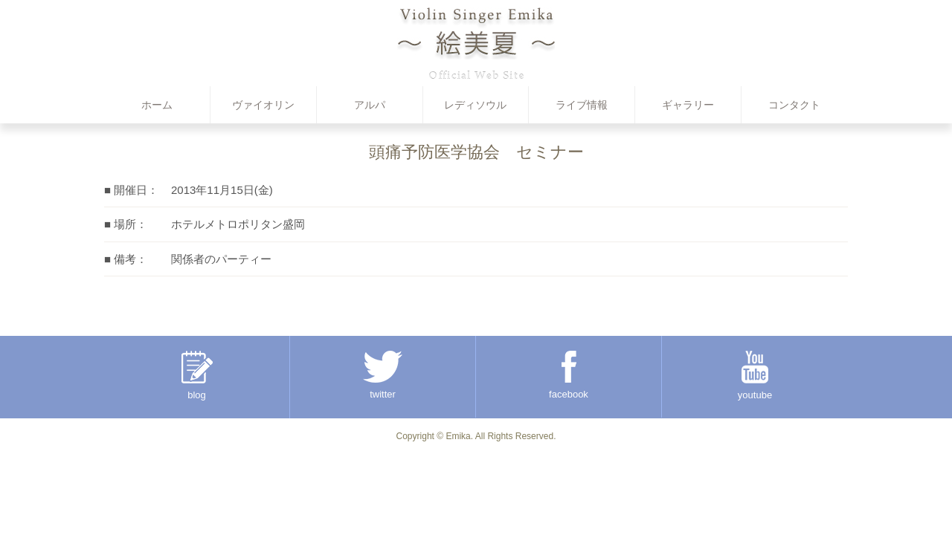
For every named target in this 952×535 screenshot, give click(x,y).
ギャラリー (688, 105)
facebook (568, 375)
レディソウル (475, 105)
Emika (458, 436)
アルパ (369, 105)
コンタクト (794, 105)
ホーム (157, 105)
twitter (382, 375)
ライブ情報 (582, 105)
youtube (755, 376)
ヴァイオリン (263, 105)
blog (197, 376)
